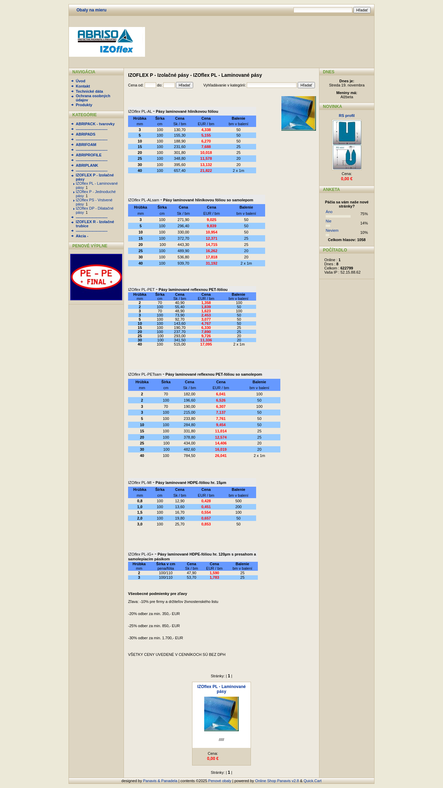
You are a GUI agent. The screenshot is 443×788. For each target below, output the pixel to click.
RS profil (347, 115)
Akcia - (82, 236)
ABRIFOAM (86, 145)
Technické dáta (89, 91)
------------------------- (92, 129)
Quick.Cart (313, 781)
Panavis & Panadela (160, 781)
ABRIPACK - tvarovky (95, 124)
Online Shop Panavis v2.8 (277, 781)
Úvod (80, 81)
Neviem (332, 230)
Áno (329, 212)
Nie (329, 221)
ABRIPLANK (87, 165)
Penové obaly (220, 781)
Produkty (84, 105)
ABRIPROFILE (89, 155)
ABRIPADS (86, 134)
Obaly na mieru (91, 10)
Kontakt (83, 86)
